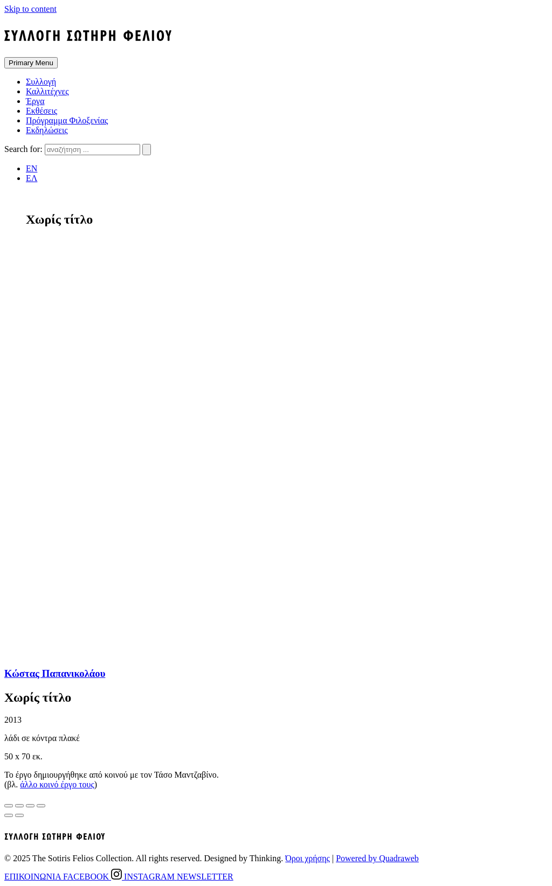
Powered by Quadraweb (377, 858)
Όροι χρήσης (307, 858)
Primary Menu (31, 63)
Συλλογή (41, 81)
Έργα (35, 101)
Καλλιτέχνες (47, 91)
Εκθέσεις (41, 110)
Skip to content (30, 8)
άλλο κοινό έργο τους (57, 784)
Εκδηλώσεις (47, 130)
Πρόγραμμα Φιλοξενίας (67, 120)
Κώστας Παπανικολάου (54, 673)
